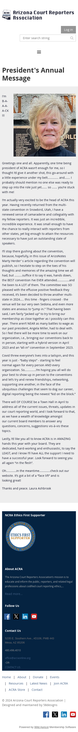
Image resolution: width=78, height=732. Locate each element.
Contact (37, 689)
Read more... (14, 594)
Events (54, 677)
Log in (68, 29)
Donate (38, 677)
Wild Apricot (41, 727)
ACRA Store (17, 689)
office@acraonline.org (18, 658)
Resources (16, 683)
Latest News (38, 683)
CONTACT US (12, 667)
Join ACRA (61, 683)
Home (6, 677)
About (21, 677)
